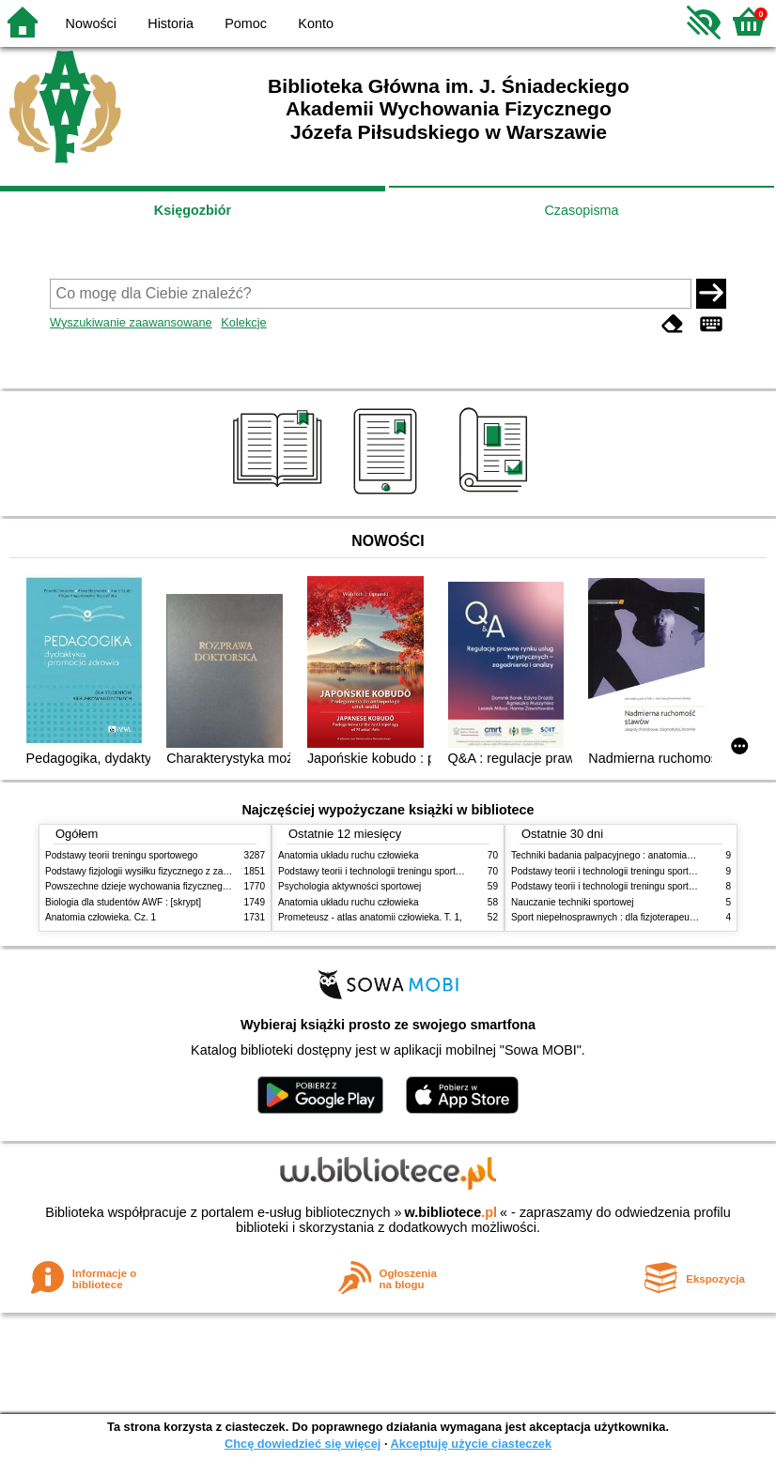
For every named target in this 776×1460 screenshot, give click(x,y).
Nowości (91, 23)
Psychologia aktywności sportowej (349, 886)
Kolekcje (243, 322)
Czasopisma (581, 210)
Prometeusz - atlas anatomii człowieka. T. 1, (370, 917)
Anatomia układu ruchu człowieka (348, 855)
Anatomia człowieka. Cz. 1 (100, 917)
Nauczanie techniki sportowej (572, 902)
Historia (170, 23)
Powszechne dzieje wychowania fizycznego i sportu (153, 886)
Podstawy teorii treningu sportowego (121, 855)
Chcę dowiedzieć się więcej (302, 1444)
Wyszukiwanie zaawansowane (131, 322)
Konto (316, 23)
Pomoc (246, 23)
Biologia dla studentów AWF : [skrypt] (123, 902)
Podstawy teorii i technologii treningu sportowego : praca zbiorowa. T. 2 (427, 871)
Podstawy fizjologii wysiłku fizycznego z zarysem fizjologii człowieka (187, 871)
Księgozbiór (192, 210)
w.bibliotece (450, 1212)
